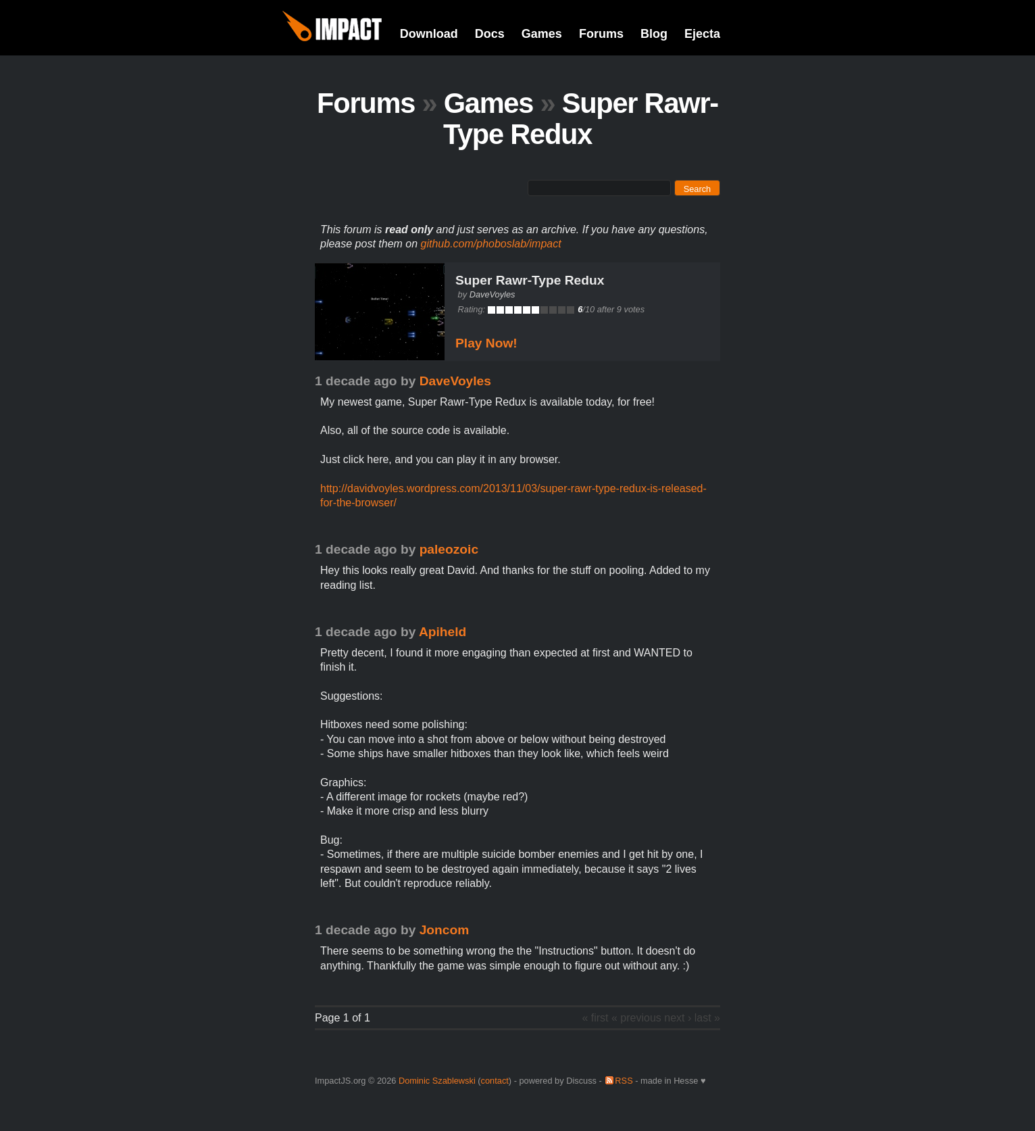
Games (542, 34)
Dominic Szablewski (437, 1081)
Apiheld (442, 632)
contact (495, 1081)
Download (429, 34)
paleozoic (449, 549)
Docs (490, 34)
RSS (623, 1081)
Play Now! (486, 343)
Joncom (445, 930)
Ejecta (702, 34)
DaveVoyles (492, 294)
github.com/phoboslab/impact (491, 243)
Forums (601, 34)
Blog (653, 34)
